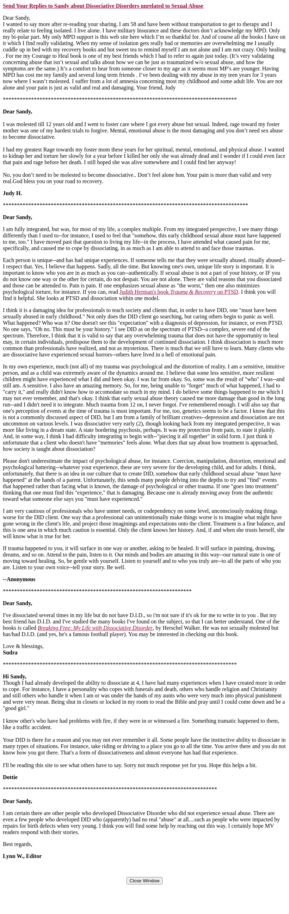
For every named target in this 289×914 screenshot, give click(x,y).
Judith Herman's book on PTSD (178, 292)
